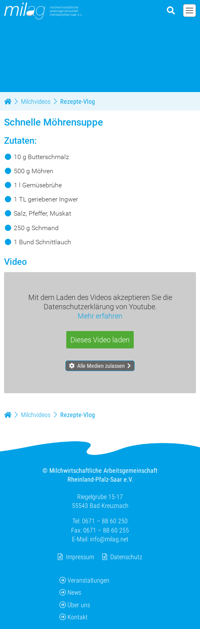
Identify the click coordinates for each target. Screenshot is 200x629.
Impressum (80, 556)
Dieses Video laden (100, 339)
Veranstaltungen (84, 580)
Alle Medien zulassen (101, 366)
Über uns (74, 605)
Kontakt (73, 617)
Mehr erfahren (100, 316)
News (70, 592)
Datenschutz (126, 556)
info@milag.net (109, 539)
